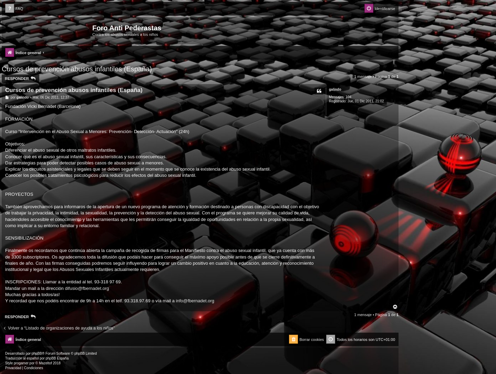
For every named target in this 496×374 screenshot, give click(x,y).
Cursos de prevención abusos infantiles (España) (77, 69)
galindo (335, 89)
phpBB (37, 353)
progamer (21, 363)
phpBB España (57, 358)
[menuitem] (14, 9)
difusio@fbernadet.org (87, 288)
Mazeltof (45, 363)
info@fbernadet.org (195, 300)
